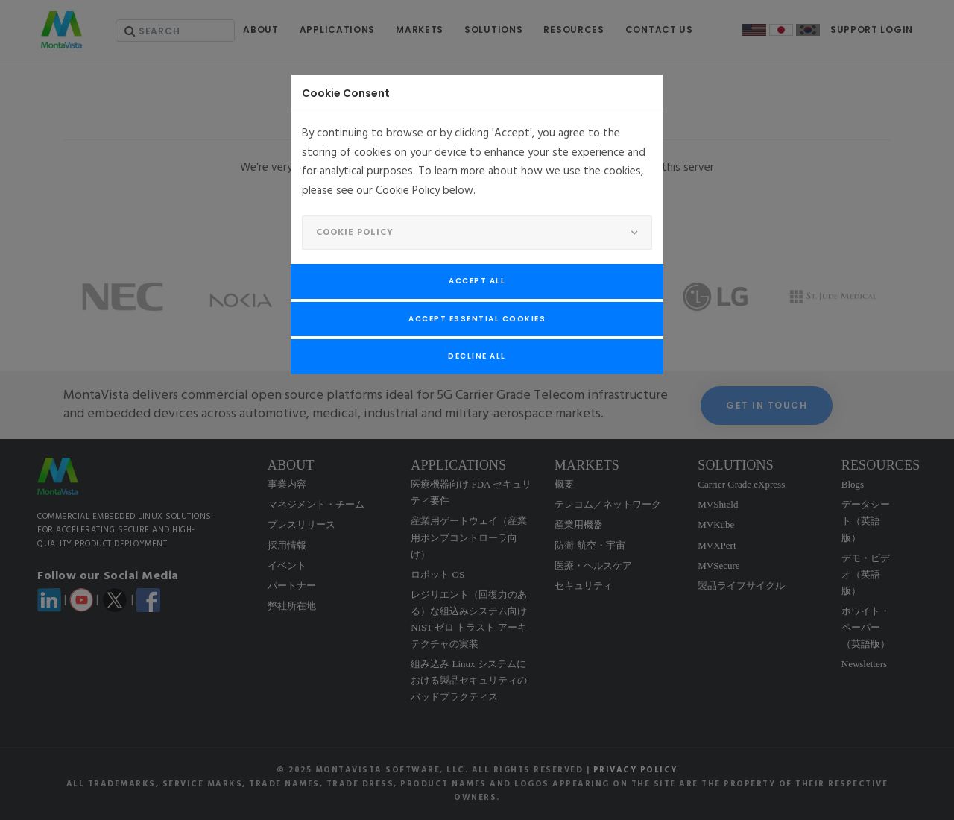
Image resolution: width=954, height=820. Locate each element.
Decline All (477, 356)
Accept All (477, 280)
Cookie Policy (355, 232)
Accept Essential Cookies (477, 318)
